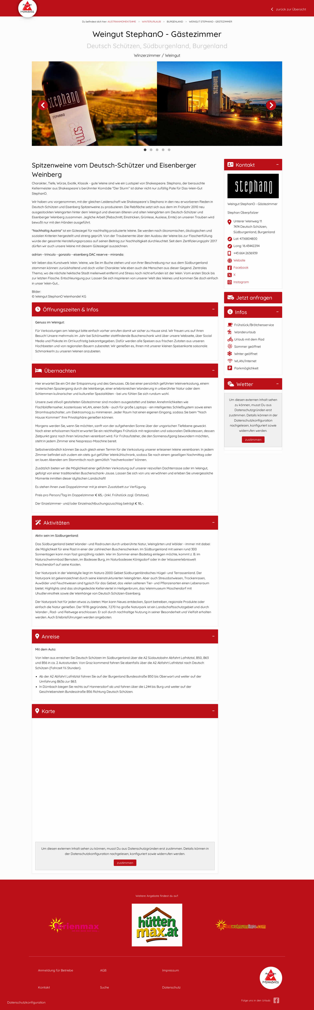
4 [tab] (163, 150)
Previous (43, 105)
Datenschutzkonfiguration (26, 1002)
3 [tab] (157, 150)
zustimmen (125, 863)
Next (271, 105)
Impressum (170, 970)
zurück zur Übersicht (291, 9)
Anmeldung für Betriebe (55, 970)
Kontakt (241, 165)
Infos (237, 312)
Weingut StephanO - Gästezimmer (157, 40)
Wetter (240, 384)
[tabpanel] (94, 103)
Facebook (241, 267)
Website (239, 260)
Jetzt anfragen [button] (249, 297)
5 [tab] (169, 150)
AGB (103, 970)
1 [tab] (145, 150)
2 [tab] (151, 150)
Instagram (241, 282)
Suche (104, 987)
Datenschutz (171, 987)
